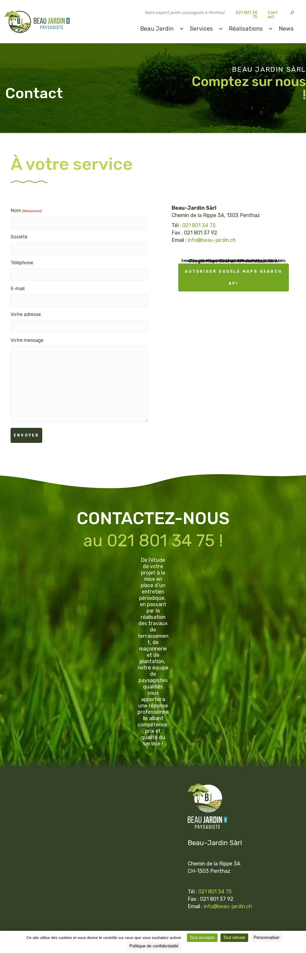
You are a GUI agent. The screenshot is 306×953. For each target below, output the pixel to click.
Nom (26, 211)
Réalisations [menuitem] (245, 28)
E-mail (18, 284)
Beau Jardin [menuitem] (156, 28)
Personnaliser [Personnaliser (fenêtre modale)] (267, 937)
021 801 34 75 (246, 14)
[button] (292, 13)
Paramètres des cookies (139, 928)
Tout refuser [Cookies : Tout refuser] (234, 937)
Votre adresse (26, 308)
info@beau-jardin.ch (212, 240)
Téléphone (22, 260)
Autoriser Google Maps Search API (233, 278)
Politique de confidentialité (84, 928)
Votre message (27, 332)
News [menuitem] (285, 28)
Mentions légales (36, 928)
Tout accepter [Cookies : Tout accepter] (202, 937)
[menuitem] (181, 28)
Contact (272, 14)
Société (19, 235)
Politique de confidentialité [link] (153, 946)
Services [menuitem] (200, 28)
